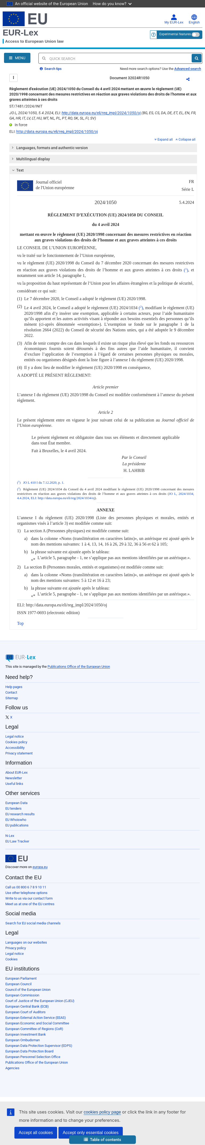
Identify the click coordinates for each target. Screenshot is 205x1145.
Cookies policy (16, 742)
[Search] (197, 58)
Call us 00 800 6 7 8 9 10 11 (25, 887)
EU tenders (13, 808)
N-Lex (9, 836)
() (186, 270)
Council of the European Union (27, 990)
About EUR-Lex (16, 772)
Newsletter (13, 778)
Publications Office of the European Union (79, 667)
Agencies (12, 1068)
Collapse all (185, 139)
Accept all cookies (36, 1132)
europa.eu (40, 867)
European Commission (22, 995)
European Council (18, 984)
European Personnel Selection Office (32, 1057)
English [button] (194, 19)
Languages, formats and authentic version (49, 147)
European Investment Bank (25, 1034)
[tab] (103, 148)
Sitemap (11, 698)
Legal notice (14, 736)
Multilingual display (30, 158)
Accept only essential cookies (91, 1132)
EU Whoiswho (15, 820)
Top (20, 623)
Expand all (164, 139)
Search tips (51, 69)
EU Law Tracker (17, 841)
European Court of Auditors (25, 1012)
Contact (11, 692)
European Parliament (21, 978)
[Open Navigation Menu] (17, 58)
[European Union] (16, 858)
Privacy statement (19, 753)
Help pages (13, 687)
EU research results (20, 814)
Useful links (14, 784)
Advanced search (187, 69)
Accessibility (15, 748)
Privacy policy (15, 948)
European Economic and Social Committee (37, 1023)
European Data (16, 803)
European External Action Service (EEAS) (35, 1018)
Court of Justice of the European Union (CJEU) (39, 1001)
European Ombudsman (22, 1040)
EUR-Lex (20, 32)
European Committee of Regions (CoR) (34, 1029)
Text (17, 170)
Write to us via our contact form (29, 898)
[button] (102, 1139)
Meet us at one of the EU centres (29, 904)
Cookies (11, 959)
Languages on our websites (26, 942)
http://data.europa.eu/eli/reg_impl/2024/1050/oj (101, 113)
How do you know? (112, 3)
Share (191, 80)
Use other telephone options (26, 893)
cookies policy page (102, 1112)
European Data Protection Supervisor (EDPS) (38, 1046)
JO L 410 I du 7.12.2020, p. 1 (43, 482)
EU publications (17, 825)
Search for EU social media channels (33, 923)
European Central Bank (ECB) (27, 1006)
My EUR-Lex (173, 19)
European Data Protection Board (29, 1051)
